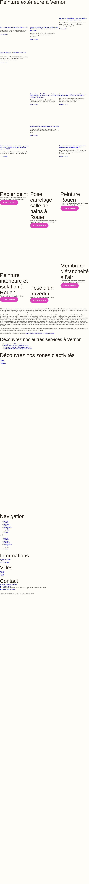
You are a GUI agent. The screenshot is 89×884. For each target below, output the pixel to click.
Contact (75, 9)
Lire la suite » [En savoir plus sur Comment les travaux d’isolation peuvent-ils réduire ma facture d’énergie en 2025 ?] (63, 156)
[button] (61, 9)
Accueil (34, 4)
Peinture (58, 4)
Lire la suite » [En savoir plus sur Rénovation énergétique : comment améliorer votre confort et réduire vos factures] (63, 29)
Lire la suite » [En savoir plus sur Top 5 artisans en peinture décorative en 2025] (4, 34)
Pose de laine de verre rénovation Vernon (16, 345)
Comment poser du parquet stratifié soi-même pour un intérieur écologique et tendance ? (73, 94)
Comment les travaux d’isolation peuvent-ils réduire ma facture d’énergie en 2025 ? (72, 146)
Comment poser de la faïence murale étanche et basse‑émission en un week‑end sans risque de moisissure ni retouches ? (44, 95)
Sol (8, 529)
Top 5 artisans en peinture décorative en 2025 (14, 27)
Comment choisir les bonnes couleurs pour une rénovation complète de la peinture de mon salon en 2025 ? (14, 147)
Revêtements (60, 9)
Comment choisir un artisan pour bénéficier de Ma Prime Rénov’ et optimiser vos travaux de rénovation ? (44, 29)
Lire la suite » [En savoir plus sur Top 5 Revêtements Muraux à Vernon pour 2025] (34, 135)
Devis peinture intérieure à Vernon (13, 344)
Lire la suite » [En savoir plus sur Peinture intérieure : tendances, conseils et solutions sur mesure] (4, 63)
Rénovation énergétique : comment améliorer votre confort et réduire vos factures (73, 19)
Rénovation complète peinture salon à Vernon (17, 347)
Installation (72, 4)
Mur (8, 530)
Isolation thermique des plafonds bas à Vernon (17, 349)
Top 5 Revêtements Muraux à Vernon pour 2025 (44, 126)
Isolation (45, 4)
